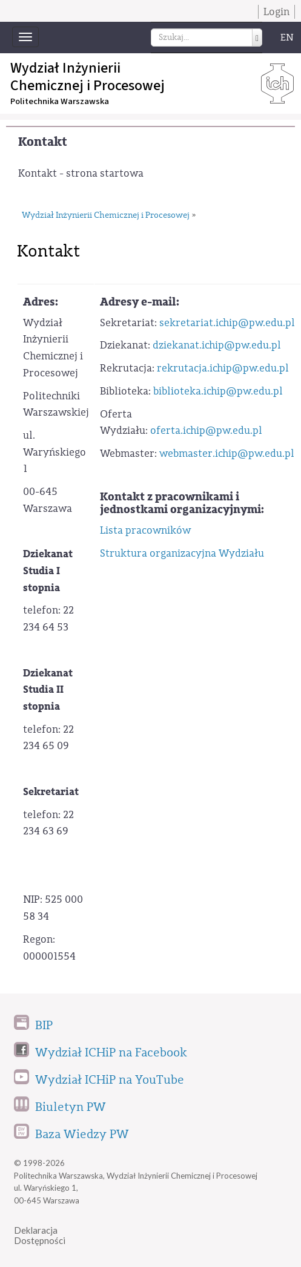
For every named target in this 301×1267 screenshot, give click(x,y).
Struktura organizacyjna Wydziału (182, 553)
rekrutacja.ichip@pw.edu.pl (223, 368)
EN (287, 37)
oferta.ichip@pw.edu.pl (206, 430)
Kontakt (42, 142)
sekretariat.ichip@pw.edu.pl (227, 323)
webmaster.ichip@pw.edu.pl (226, 453)
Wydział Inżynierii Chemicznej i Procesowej (106, 215)
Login (276, 11)
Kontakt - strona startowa (81, 173)
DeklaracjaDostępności (39, 1235)
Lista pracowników (145, 530)
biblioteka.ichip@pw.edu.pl (218, 391)
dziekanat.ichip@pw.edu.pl (217, 345)
